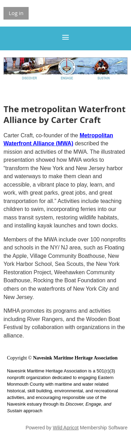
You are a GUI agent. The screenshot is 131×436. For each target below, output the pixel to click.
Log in (16, 12)
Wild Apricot (66, 427)
